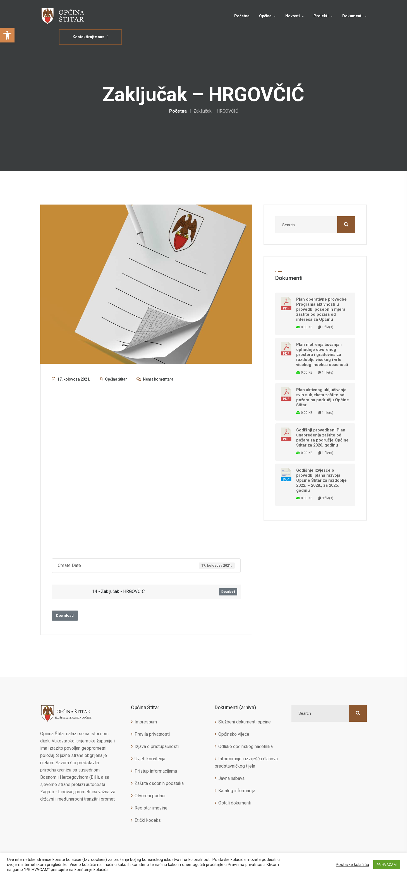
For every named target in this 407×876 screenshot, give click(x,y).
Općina (265, 16)
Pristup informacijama (156, 771)
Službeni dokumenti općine (244, 722)
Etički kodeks (148, 820)
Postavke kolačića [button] (352, 864)
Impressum (146, 722)
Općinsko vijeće (233, 734)
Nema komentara (155, 379)
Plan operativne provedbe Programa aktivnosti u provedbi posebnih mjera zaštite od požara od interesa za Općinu (321, 309)
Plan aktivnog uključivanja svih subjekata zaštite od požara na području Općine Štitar (322, 397)
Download (228, 591)
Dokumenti (352, 16)
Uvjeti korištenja (150, 758)
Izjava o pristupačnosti (157, 746)
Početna (242, 16)
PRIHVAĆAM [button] (387, 865)
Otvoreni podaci (150, 795)
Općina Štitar (113, 379)
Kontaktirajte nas (90, 37)
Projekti (321, 16)
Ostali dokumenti (234, 803)
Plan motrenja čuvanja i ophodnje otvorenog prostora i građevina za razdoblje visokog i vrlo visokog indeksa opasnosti (322, 354)
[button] (7, 35)
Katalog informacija (236, 790)
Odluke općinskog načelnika (245, 746)
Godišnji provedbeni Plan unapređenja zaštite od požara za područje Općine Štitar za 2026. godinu (322, 438)
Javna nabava (231, 778)
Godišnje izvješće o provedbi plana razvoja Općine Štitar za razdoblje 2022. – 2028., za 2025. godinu (321, 480)
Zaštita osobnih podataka (159, 783)
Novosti (292, 16)
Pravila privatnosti (152, 734)
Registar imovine (151, 808)
